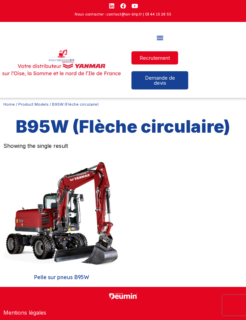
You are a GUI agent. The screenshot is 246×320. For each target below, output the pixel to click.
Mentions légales (24, 312)
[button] (159, 37)
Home (9, 104)
